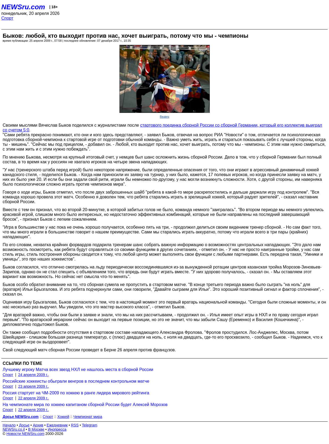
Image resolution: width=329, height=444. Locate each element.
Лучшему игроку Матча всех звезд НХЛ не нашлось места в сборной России (78, 369)
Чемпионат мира (87, 417)
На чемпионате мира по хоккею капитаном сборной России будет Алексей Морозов (85, 404)
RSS (75, 425)
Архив (38, 425)
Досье (24, 425)
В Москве (36, 429)
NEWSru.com (23, 7)
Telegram (89, 425)
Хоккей (63, 417)
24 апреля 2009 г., (33, 375)
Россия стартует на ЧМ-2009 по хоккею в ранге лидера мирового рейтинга (76, 393)
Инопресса (57, 429)
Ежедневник (57, 425)
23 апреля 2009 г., (33, 386)
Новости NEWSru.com (25, 434)
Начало (9, 425)
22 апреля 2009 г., (33, 398)
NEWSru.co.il (14, 429)
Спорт (7, 18)
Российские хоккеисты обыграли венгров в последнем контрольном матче (76, 381)
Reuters (164, 116)
